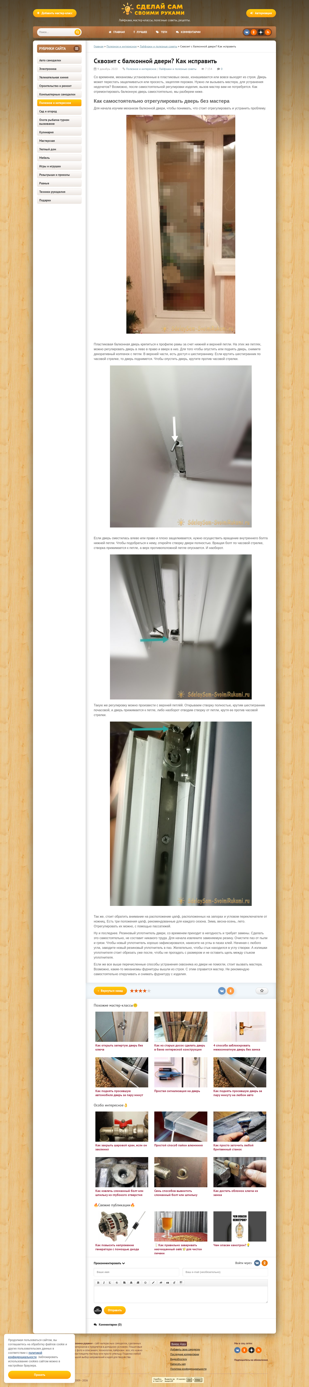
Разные (44, 183)
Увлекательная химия (53, 77)
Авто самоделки (50, 60)
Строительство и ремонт (55, 86)
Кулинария (46, 132)
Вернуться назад (110, 991)
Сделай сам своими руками (154, 9)
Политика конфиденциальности (188, 1369)
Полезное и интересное (55, 103)
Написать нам (178, 1364)
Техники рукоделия (52, 192)
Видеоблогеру (178, 1359)
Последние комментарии (184, 1354)
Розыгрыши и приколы (54, 175)
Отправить (115, 1310)
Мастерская (47, 141)
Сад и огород (48, 111)
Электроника (47, 69)
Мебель (44, 158)
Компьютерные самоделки (57, 94)
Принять (39, 1375)
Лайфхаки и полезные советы (177, 69)
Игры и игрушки (50, 166)
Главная (117, 32)
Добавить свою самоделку (185, 1349)
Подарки (45, 200)
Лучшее (140, 32)
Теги (161, 32)
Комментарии (188, 32)
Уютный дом (47, 149)
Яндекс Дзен (178, 1344)
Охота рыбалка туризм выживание (54, 122)
